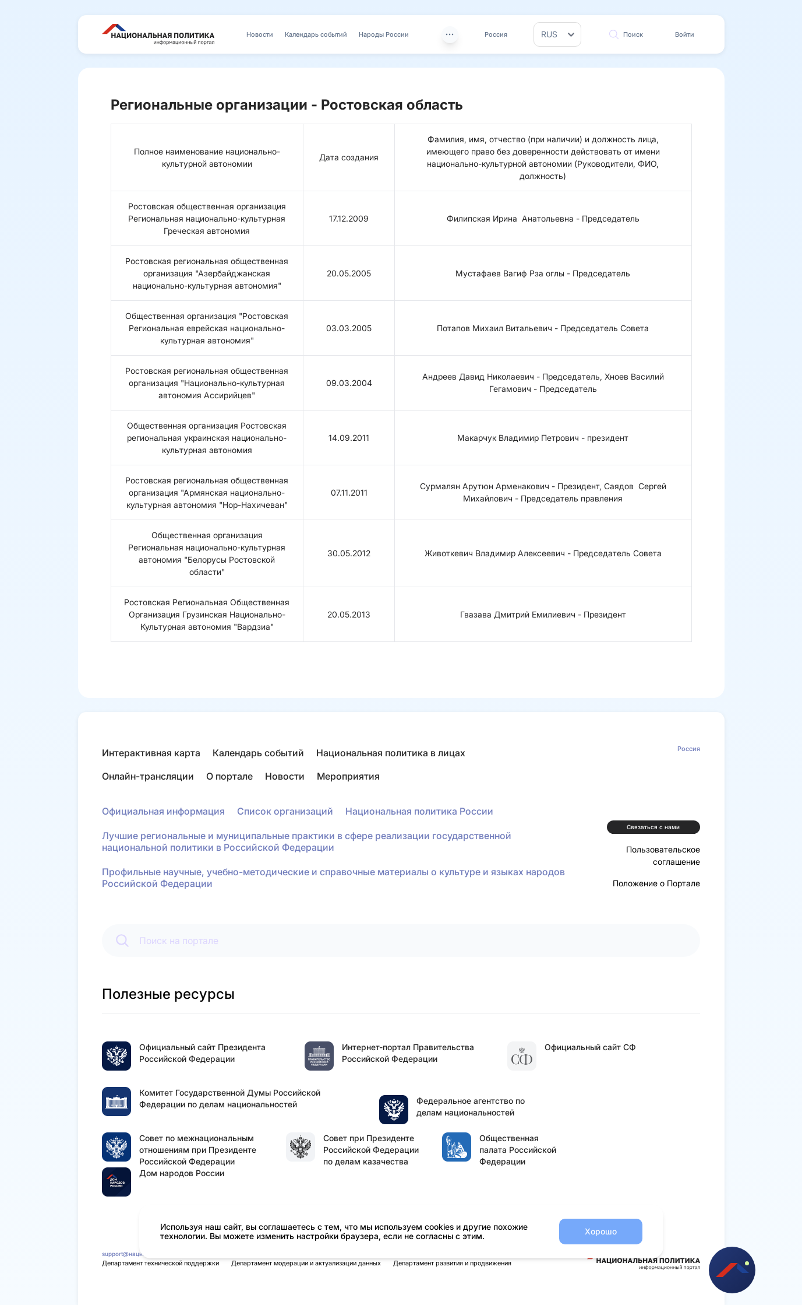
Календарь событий (316, 34)
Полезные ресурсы (168, 993)
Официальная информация (163, 811)
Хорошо (601, 1231)
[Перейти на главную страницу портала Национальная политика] (158, 34)
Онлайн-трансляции (148, 776)
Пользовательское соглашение (663, 855)
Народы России (384, 34)
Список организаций (285, 811)
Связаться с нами (653, 826)
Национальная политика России (419, 811)
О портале (229, 776)
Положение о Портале (656, 883)
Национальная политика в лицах (390, 753)
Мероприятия (348, 776)
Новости (259, 34)
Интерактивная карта (151, 753)
